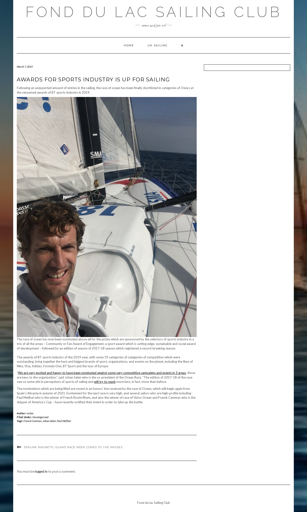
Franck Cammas (32, 420)
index (30, 413)
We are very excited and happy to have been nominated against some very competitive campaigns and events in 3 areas (102, 373)
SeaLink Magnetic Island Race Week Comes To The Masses (73, 447)
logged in (41, 471)
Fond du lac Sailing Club (153, 12)
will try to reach (105, 382)
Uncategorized (40, 417)
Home (129, 45)
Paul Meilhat (64, 420)
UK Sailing (158, 45)
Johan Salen (49, 420)
